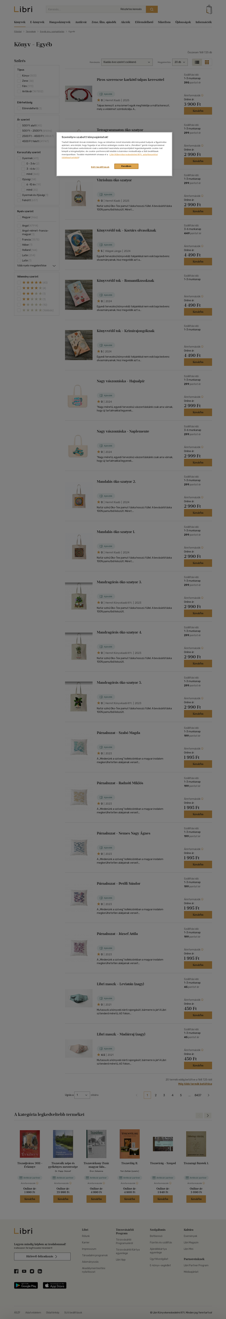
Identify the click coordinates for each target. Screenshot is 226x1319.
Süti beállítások (100, 167)
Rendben (126, 166)
